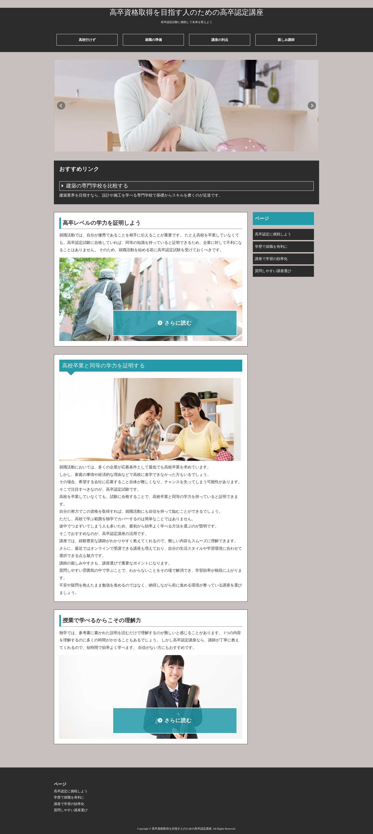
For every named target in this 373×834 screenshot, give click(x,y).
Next (312, 105)
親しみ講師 (286, 40)
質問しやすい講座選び (273, 271)
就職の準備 (153, 40)
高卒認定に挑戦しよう (273, 234)
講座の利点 (219, 40)
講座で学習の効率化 (271, 259)
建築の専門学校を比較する (97, 185)
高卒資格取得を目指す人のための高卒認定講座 (186, 12)
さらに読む (178, 323)
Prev (61, 105)
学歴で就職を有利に (271, 247)
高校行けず (87, 40)
